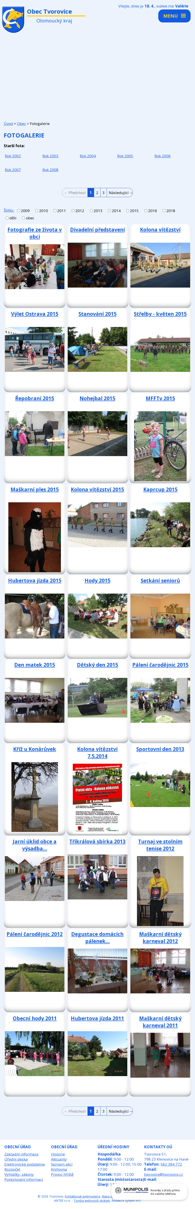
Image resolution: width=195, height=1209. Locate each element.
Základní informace (21, 1154)
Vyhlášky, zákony (19, 1174)
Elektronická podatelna (24, 1164)
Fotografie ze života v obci (34, 233)
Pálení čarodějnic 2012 (35, 933)
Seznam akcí (62, 1164)
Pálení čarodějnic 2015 (160, 664)
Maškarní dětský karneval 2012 (160, 937)
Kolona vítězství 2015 (97, 489)
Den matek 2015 (34, 664)
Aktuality (59, 1159)
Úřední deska (16, 1159)
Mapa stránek (111, 1196)
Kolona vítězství (160, 229)
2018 (170, 210)
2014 (116, 210)
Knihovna (59, 1169)
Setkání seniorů (160, 580)
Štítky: (9, 210)
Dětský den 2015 (97, 664)
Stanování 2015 (97, 313)
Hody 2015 (97, 580)
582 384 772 (171, 1164)
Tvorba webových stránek (92, 1200)
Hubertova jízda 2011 (97, 1018)
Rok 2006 (163, 155)
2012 (79, 210)
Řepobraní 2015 (34, 398)
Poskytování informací (23, 1179)
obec (30, 217)
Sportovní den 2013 (160, 748)
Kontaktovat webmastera (82, 1196)
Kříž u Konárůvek (34, 748)
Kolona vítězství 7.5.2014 (97, 752)
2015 (134, 210)
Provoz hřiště (62, 1174)
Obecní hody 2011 (35, 1018)
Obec (21, 123)
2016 (152, 210)
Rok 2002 (13, 155)
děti (12, 217)
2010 (43, 210)
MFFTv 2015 (160, 398)
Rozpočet (12, 1169)
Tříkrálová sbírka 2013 (97, 841)
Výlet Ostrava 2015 (34, 313)
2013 (98, 210)
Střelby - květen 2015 (160, 313)
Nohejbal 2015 (97, 398)
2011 (61, 210)
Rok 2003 (50, 155)
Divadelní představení (97, 229)
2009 (25, 210)
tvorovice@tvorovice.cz (163, 1174)
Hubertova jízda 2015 (34, 580)
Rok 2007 (13, 169)
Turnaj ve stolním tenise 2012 (160, 845)
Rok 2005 (125, 155)
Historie (58, 1154)
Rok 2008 (50, 169)
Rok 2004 (88, 155)
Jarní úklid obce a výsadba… (34, 845)
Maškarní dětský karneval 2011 (160, 1022)
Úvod (8, 123)
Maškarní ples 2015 (35, 489)
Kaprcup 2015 (160, 489)
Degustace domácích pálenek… (97, 937)
